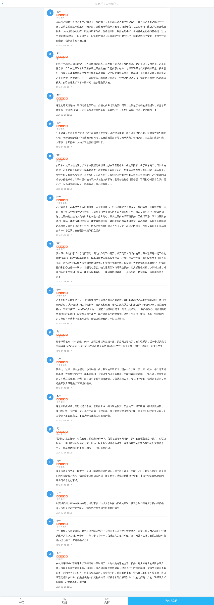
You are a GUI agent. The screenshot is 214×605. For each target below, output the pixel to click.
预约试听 (171, 600)
